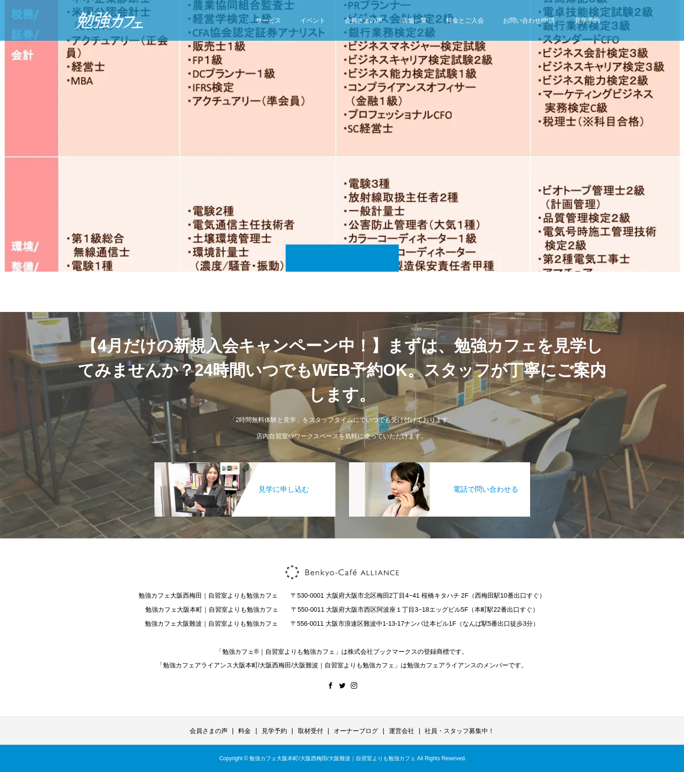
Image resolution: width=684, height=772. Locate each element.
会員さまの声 (363, 20)
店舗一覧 (414, 20)
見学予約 (587, 20)
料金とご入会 (465, 20)
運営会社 (401, 730)
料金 (244, 730)
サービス (268, 20)
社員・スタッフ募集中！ (459, 730)
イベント (312, 20)
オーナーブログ (356, 730)
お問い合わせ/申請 (529, 20)
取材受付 (310, 730)
